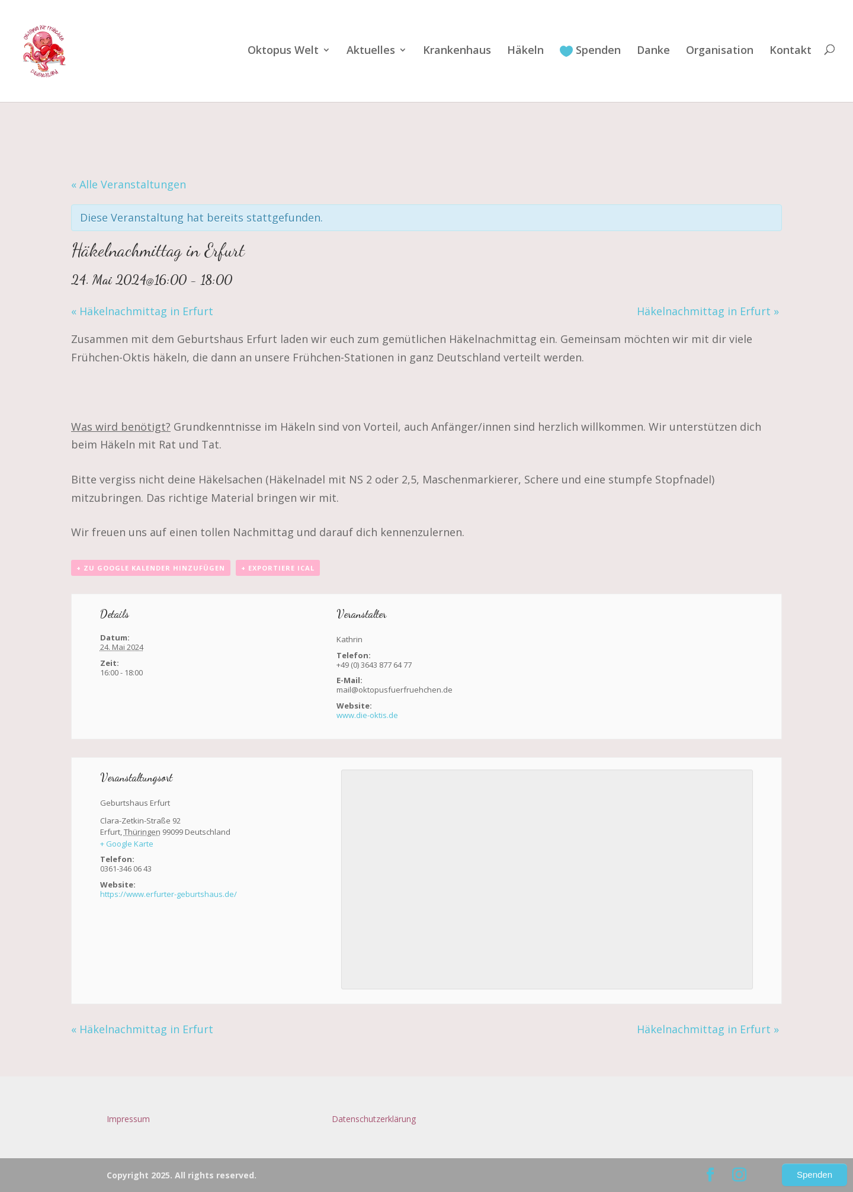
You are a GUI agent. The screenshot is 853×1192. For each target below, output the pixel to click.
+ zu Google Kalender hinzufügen (150, 567)
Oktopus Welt (283, 51)
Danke (653, 51)
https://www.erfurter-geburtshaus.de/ (168, 894)
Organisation (719, 51)
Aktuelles (371, 51)
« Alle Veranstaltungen (128, 184)
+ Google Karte (126, 843)
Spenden (590, 50)
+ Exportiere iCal (278, 567)
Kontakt (790, 51)
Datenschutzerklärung (374, 1118)
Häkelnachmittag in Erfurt (142, 311)
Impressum (128, 1118)
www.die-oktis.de (367, 715)
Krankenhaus (457, 51)
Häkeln (525, 51)
